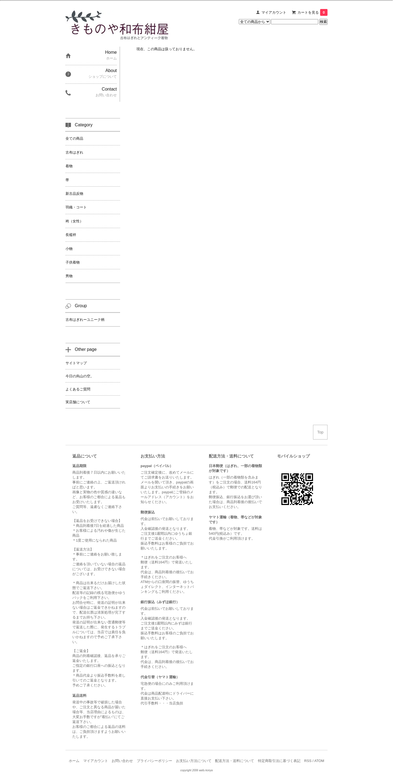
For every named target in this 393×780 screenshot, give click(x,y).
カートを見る (312, 12)
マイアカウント (273, 12)
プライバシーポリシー (154, 761)
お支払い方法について (194, 761)
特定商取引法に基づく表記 (279, 761)
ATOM (319, 761)
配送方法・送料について (234, 761)
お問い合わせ (122, 761)
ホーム (74, 761)
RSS (308, 761)
